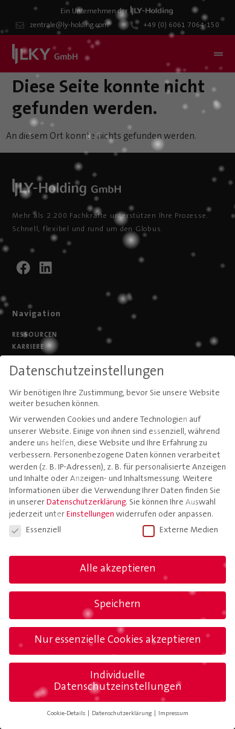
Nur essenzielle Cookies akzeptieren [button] (117, 640)
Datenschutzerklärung (86, 502)
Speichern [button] (117, 604)
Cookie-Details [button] (66, 713)
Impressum (173, 713)
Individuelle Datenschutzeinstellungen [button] (118, 681)
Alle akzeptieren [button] (118, 569)
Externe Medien (180, 530)
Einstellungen (90, 515)
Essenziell (35, 530)
